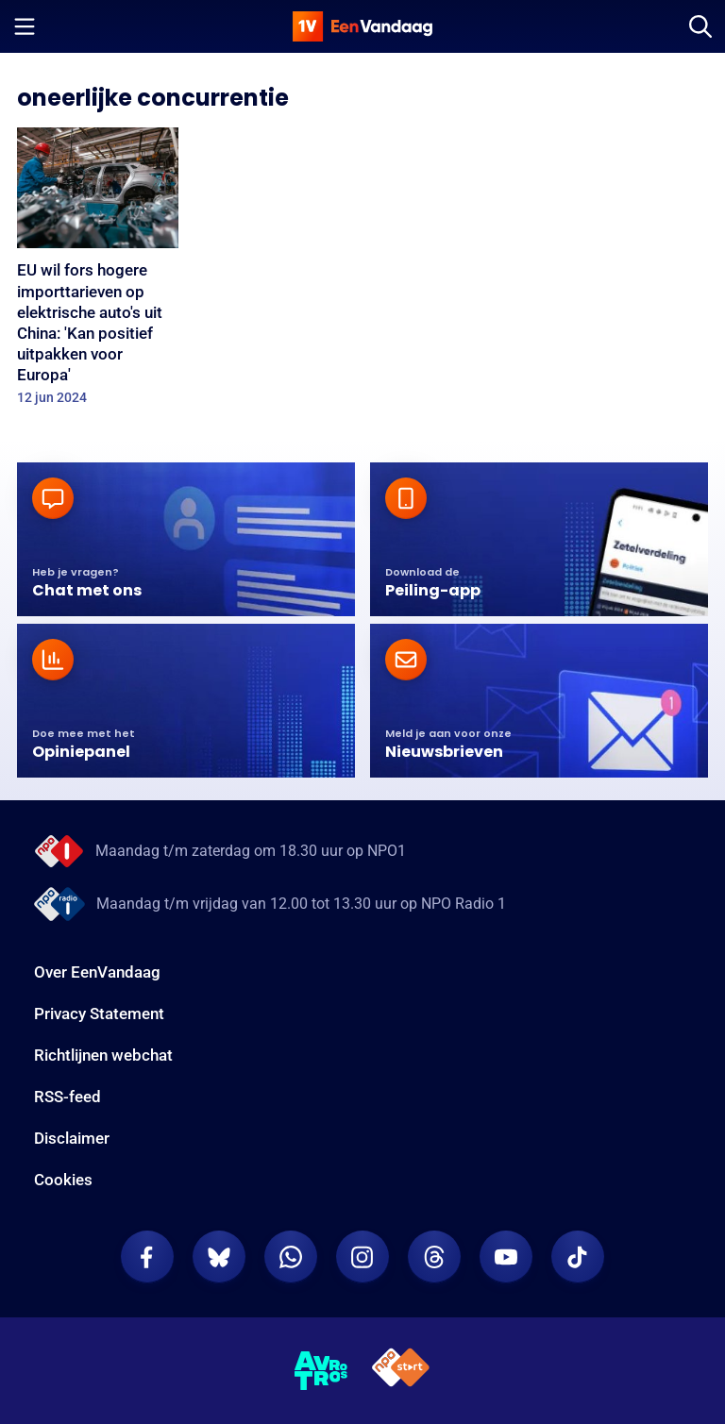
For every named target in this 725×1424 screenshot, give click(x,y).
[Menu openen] (24, 26)
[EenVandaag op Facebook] (147, 1257)
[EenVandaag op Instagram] (362, 1257)
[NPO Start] (400, 1371)
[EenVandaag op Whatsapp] (290, 1257)
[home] (362, 26)
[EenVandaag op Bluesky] (219, 1257)
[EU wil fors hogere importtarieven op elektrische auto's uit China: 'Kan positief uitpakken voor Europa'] (97, 272)
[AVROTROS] (321, 1371)
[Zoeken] (700, 26)
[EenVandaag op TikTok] (577, 1257)
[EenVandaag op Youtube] (506, 1257)
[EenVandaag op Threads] (434, 1257)
